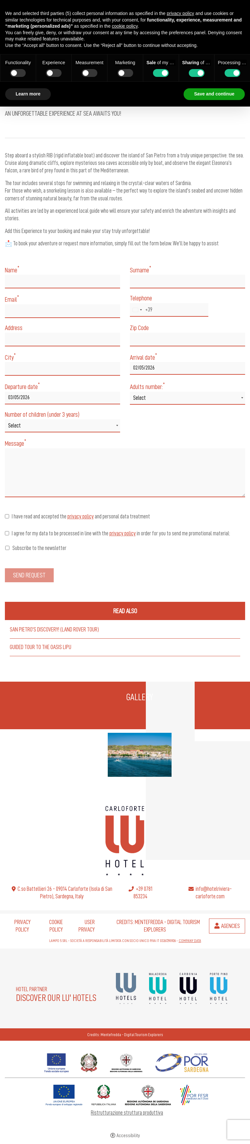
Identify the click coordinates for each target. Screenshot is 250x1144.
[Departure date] (62, 398)
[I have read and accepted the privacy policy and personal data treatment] (7, 516)
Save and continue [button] (214, 93)
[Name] (62, 281)
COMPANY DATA (190, 941)
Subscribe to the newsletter (35, 548)
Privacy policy (22, 926)
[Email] (62, 311)
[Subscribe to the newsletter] (7, 548)
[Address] (62, 339)
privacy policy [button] (180, 13)
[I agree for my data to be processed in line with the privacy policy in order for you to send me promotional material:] (7, 533)
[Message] (125, 472)
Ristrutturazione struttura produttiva (127, 1113)
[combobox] (141, 309)
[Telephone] (169, 310)
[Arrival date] (187, 368)
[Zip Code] (187, 339)
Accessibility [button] (128, 1135)
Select (139, 398)
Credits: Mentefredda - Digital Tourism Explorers (125, 1034)
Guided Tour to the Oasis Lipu (40, 647)
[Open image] (140, 755)
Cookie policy (56, 926)
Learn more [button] (28, 93)
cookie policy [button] (125, 26)
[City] (62, 369)
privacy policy (80, 516)
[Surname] (187, 281)
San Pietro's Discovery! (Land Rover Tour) (54, 629)
